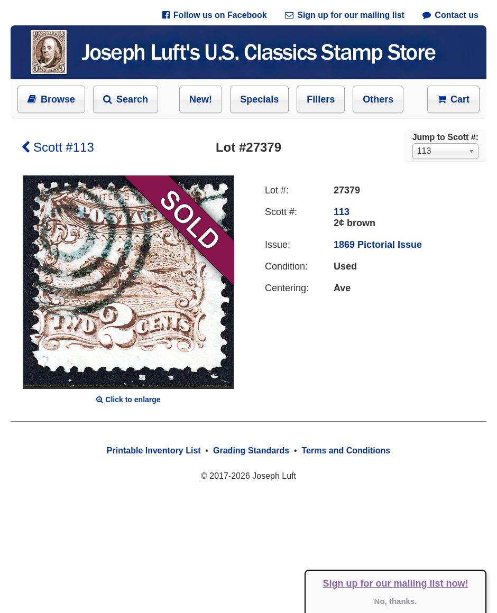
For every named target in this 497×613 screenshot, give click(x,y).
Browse (51, 99)
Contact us (450, 15)
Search (125, 99)
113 (341, 212)
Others (378, 99)
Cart (453, 99)
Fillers (321, 99)
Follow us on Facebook (214, 15)
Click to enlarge (128, 399)
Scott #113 (57, 147)
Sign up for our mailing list (344, 15)
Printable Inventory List (154, 450)
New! (200, 99)
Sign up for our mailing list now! (395, 583)
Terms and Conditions (345, 450)
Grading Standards (251, 450)
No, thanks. (395, 601)
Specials (259, 99)
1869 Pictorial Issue (378, 244)
